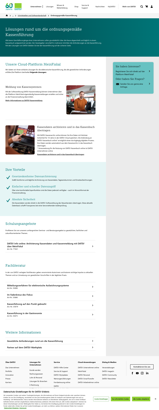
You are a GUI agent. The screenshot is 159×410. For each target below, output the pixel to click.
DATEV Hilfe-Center (61, 367)
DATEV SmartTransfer (86, 378)
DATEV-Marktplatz (36, 388)
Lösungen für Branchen (38, 381)
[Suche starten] (141, 6)
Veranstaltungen (108, 367)
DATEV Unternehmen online (88, 367)
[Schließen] (155, 400)
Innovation (9, 375)
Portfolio (8, 371)
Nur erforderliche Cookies (120, 400)
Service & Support (85, 6)
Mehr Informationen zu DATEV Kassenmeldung (23, 100)
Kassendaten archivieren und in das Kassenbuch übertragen (60, 154)
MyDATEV (111, 6)
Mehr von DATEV (129, 6)
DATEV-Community (109, 375)
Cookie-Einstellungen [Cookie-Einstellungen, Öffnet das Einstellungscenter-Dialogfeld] (101, 400)
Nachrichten (100, 6)
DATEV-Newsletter (109, 378)
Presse (7, 378)
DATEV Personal (84, 375)
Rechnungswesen (36, 374)
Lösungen (49, 6)
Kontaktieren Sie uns (141, 367)
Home (6, 15)
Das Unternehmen (12, 367)
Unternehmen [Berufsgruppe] (35, 6)
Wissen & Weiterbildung (62, 6)
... (12, 15)
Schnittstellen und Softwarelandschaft (32, 15)
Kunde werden (35, 370)
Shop (76, 6)
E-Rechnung (34, 385)
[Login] (152, 6)
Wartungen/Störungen (62, 378)
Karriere (8, 382)
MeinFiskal (82, 371)
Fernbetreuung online (62, 382)
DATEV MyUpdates (61, 375)
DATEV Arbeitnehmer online (88, 382)
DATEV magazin (108, 371)
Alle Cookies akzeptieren (141, 400)
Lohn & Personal (36, 377)
